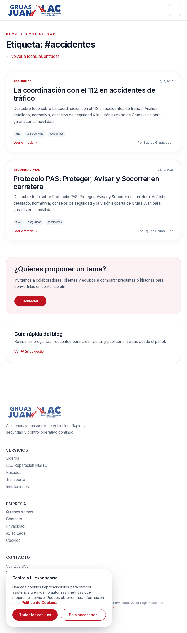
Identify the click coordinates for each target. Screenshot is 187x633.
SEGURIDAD (22, 81)
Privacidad (15, 528)
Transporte (15, 481)
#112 (17, 133)
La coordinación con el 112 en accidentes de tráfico (84, 94)
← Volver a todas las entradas (33, 56)
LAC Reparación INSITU (27, 467)
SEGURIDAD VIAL (26, 169)
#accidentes (56, 133)
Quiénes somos (19, 513)
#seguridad (34, 222)
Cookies (13, 542)
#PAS (18, 222)
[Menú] (175, 10)
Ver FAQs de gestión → (32, 351)
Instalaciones (17, 488)
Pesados (13, 474)
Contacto (14, 520)
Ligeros (12, 460)
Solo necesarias (83, 615)
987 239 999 (17, 568)
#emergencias (35, 133)
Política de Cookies (38, 602)
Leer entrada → (25, 142)
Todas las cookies (35, 615)
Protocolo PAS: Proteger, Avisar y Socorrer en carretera (86, 183)
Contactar (30, 301)
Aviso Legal (16, 535)
